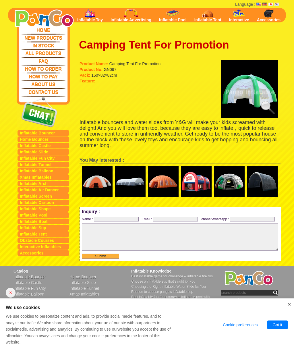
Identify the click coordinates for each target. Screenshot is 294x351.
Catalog (20, 271)
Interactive (239, 15)
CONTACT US (43, 92)
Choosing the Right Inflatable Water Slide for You (168, 287)
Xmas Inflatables (36, 177)
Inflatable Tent (33, 234)
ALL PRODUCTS (43, 53)
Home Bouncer (34, 139)
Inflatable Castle (35, 145)
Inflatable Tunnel (35, 164)
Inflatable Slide (34, 152)
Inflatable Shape (35, 209)
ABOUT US (43, 84)
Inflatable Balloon (36, 171)
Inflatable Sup (33, 227)
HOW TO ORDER (43, 68)
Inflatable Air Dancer (39, 190)
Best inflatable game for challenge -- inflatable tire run (172, 276)
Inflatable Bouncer (37, 133)
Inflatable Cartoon (37, 202)
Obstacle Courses (37, 240)
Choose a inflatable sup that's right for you (163, 281)
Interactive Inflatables (40, 246)
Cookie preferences (240, 325)
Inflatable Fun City (37, 158)
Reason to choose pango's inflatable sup (162, 292)
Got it (277, 325)
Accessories (32, 253)
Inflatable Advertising (131, 15)
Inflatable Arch (34, 183)
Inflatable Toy (90, 15)
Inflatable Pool (33, 215)
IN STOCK (43, 45)
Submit (100, 256)
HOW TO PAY (43, 76)
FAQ (43, 61)
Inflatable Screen (36, 196)
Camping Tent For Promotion (154, 45)
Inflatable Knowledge (151, 271)
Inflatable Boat (33, 221)
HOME (43, 30)
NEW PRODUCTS (43, 37)
